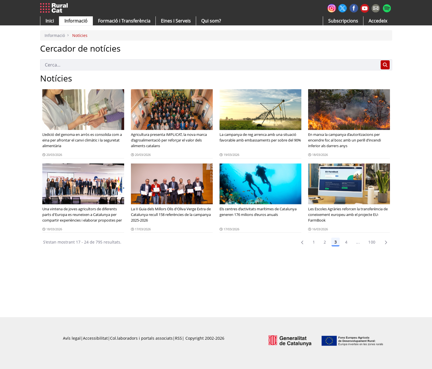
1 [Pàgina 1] (314, 242)
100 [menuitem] (371, 242)
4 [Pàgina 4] (346, 242)
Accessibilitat (95, 338)
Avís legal (72, 338)
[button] (49, 20)
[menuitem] (124, 20)
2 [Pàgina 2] (325, 242)
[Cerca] (209, 64)
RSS (178, 338)
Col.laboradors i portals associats (141, 338)
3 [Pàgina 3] (335, 242)
